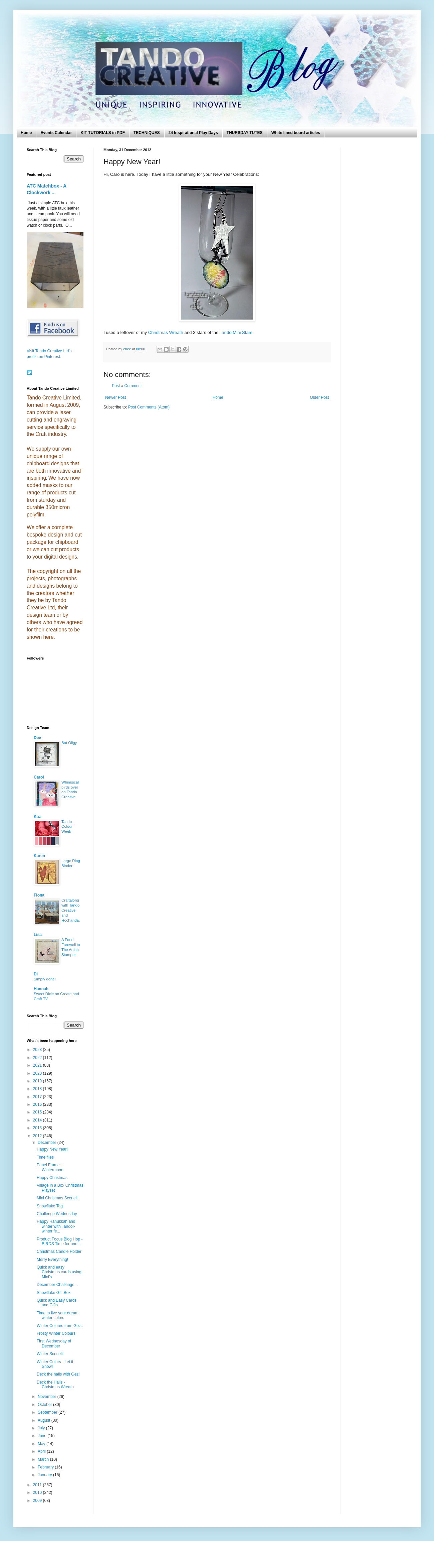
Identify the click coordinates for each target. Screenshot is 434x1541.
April (42, 1451)
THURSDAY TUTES (245, 132)
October (45, 1404)
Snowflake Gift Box (53, 1292)
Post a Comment (127, 385)
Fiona (39, 895)
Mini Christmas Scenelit (57, 1198)
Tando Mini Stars (236, 332)
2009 (38, 1500)
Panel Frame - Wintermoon (50, 1167)
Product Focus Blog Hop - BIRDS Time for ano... (59, 1241)
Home (26, 132)
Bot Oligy (69, 743)
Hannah (41, 988)
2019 (38, 1081)
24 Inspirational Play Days (193, 132)
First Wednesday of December (54, 1343)
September (48, 1412)
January (45, 1474)
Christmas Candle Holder (59, 1251)
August (44, 1420)
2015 (38, 1112)
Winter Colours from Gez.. (60, 1325)
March (44, 1459)
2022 (38, 1057)
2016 (38, 1104)
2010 (38, 1492)
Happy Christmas (52, 1177)
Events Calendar (56, 132)
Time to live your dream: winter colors (58, 1315)
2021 (38, 1065)
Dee (37, 737)
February (46, 1467)
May (42, 1443)
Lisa (38, 934)
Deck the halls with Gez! (58, 1374)
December (47, 1142)
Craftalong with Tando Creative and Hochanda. (70, 910)
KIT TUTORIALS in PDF (102, 132)
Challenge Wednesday (57, 1213)
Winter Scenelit (50, 1353)
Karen (39, 855)
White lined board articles (295, 132)
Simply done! (45, 979)
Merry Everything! (52, 1259)
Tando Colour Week (67, 827)
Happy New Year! (52, 1149)
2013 (38, 1127)
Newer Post (115, 397)
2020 (38, 1073)
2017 (38, 1096)
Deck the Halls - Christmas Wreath (55, 1384)
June (42, 1435)
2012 (38, 1136)
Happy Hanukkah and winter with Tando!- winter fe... (56, 1226)
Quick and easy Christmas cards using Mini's (59, 1272)
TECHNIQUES (147, 132)
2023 (38, 1049)
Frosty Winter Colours (56, 1333)
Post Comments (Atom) (149, 407)
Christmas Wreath (165, 332)
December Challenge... (57, 1284)
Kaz (37, 816)
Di (36, 974)
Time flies (45, 1157)
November (47, 1396)
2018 (38, 1088)
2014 (38, 1120)
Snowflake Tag (50, 1206)
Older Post (319, 397)
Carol (39, 777)
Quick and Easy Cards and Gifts (56, 1302)
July (42, 1428)
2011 (38, 1485)
